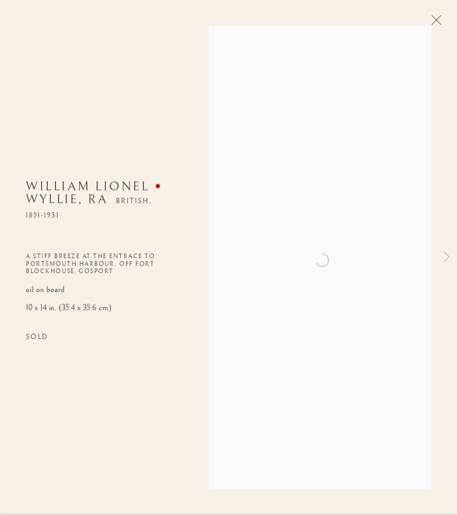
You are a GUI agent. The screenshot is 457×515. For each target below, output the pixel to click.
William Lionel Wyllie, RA (87, 194)
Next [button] (446, 257)
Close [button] (434, 23)
